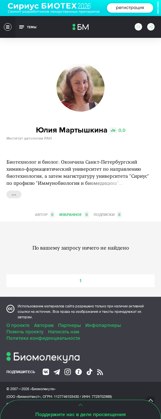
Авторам (44, 325)
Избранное (74, 214)
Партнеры (69, 325)
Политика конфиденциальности (43, 338)
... (14, 194)
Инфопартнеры (103, 325)
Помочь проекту (25, 332)
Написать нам (63, 332)
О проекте (18, 325)
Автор (45, 214)
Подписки (108, 214)
